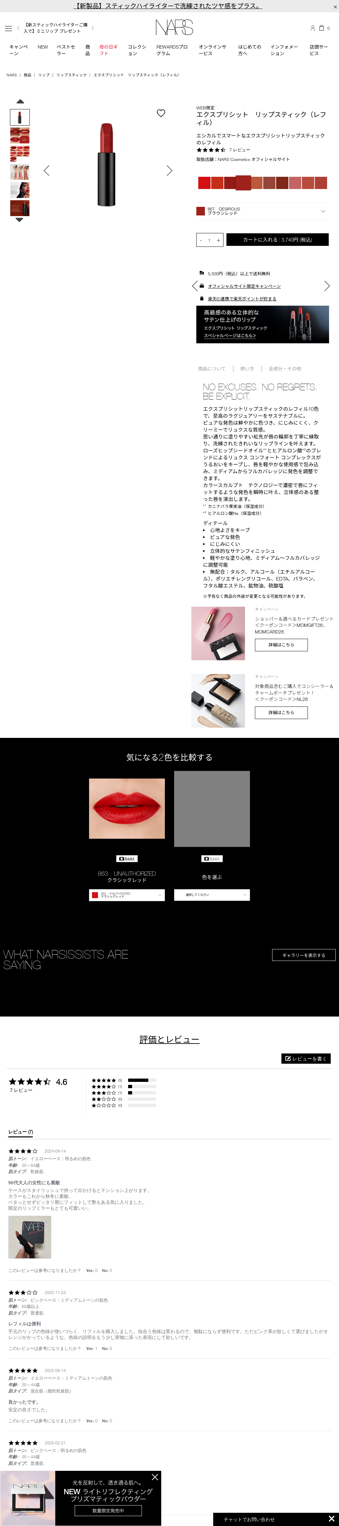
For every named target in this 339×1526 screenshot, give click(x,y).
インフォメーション (284, 50)
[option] (61, 28)
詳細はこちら (281, 644)
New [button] (43, 47)
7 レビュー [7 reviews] (239, 149)
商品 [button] (87, 50)
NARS (12, 75)
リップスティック (72, 75)
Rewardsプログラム (172, 50)
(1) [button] (120, 1086)
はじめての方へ (249, 50)
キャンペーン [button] (18, 50)
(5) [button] (120, 1080)
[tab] (20, 1133)
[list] (169, 1239)
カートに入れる (277, 240)
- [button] (201, 239)
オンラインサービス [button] (212, 50)
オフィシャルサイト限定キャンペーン (244, 286)
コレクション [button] (137, 50)
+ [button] (218, 239)
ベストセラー (66, 50)
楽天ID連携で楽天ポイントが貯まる (242, 298)
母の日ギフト (108, 50)
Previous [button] (18, 28)
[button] (262, 211)
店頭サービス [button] (319, 50)
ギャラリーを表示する (303, 955)
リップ (44, 75)
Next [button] (93, 28)
